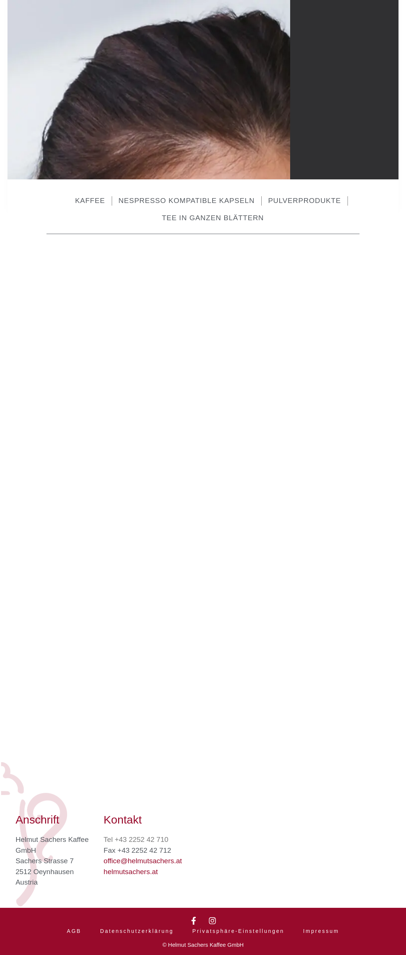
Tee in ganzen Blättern (213, 218)
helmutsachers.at (130, 865)
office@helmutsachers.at (142, 855)
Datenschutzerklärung (137, 928)
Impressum (321, 928)
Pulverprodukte (304, 200)
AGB (74, 928)
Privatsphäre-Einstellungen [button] (238, 928)
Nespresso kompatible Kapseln (186, 200)
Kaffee (90, 200)
